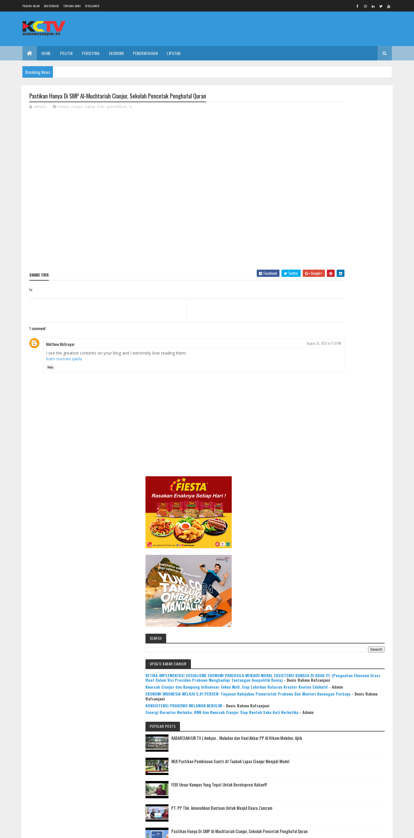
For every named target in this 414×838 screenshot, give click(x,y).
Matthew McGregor (60, 345)
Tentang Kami (72, 6)
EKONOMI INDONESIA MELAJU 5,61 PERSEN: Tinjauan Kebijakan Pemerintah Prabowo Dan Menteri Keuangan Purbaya (343, 337)
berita (63, 107)
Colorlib (51, 830)
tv (130, 107)
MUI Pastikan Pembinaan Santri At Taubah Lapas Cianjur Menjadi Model (355, 434)
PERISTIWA (91, 53)
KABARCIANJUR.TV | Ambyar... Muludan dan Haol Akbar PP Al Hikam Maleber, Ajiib (353, 407)
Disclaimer (92, 6)
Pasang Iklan (31, 6)
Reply (50, 368)
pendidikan (117, 107)
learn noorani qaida (64, 359)
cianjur (77, 107)
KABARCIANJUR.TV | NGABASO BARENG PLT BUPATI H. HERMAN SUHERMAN (355, 557)
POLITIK (66, 53)
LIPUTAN (174, 53)
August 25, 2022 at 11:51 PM (270, 344)
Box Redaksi (51, 6)
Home (46, 53)
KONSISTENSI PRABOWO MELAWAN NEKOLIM (341, 353)
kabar (90, 107)
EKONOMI (116, 53)
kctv (101, 107)
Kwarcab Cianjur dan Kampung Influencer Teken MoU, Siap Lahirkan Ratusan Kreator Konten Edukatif (341, 320)
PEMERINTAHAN (145, 53)
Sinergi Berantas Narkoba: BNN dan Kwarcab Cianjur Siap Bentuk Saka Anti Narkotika (342, 367)
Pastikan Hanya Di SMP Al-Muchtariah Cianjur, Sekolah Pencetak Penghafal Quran (352, 507)
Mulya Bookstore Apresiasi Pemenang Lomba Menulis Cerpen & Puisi (356, 584)
